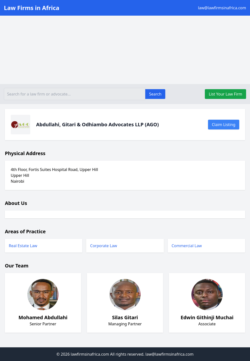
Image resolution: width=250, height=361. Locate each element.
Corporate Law (103, 245)
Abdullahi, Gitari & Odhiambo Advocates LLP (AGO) (97, 124)
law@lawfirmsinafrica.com (222, 8)
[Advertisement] (125, 50)
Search (155, 94)
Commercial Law (187, 245)
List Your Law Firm (225, 94)
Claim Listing (223, 124)
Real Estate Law (23, 245)
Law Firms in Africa (31, 8)
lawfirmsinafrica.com (90, 354)
